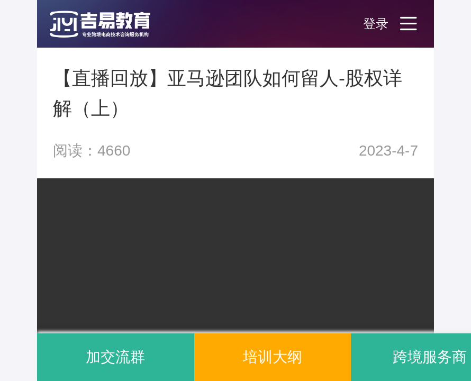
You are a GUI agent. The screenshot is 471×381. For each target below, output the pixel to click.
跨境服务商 (430, 357)
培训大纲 (272, 357)
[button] (111, 24)
